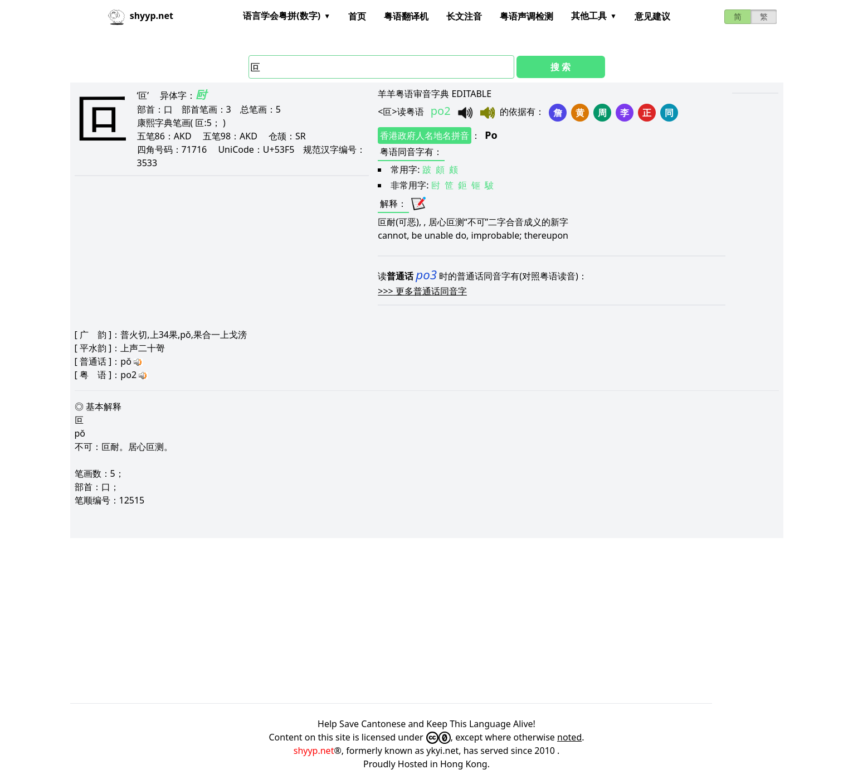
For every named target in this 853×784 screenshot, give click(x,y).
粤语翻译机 (406, 16)
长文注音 (464, 16)
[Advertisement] (404, 621)
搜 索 (560, 67)
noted (569, 737)
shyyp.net (314, 750)
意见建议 (652, 16)
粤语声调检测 (526, 16)
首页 (357, 16)
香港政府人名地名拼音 (424, 135)
